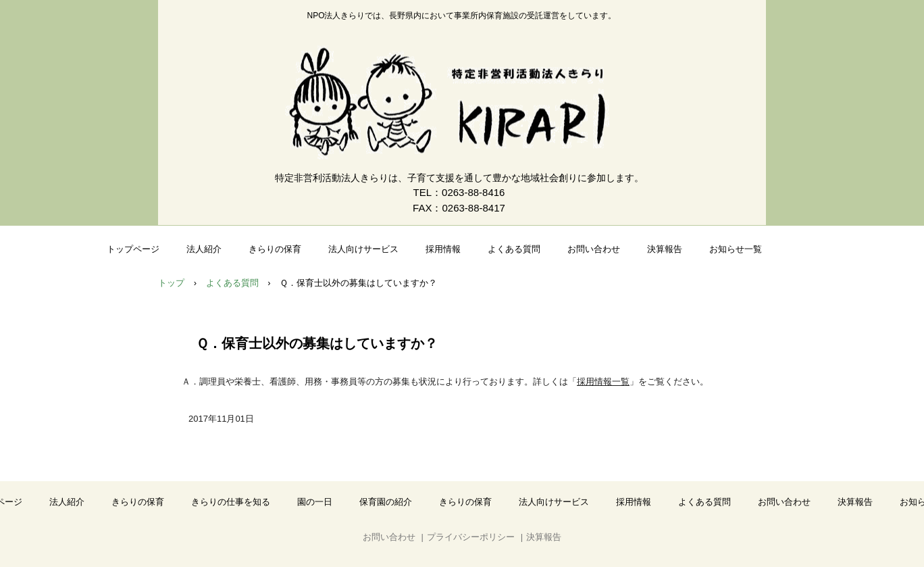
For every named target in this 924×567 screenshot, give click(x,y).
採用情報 (443, 249)
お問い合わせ (593, 249)
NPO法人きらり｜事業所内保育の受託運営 (462, 102)
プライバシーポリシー (471, 537)
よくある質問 (514, 249)
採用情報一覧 (603, 381)
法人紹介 (204, 249)
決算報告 (664, 249)
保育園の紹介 (385, 502)
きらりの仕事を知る (230, 502)
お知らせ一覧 (735, 249)
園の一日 (314, 502)
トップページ (133, 249)
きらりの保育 (275, 249)
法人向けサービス (363, 249)
